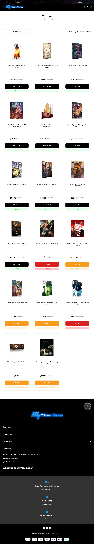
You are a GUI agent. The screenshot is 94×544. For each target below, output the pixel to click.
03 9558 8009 (8, 462)
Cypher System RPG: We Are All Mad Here (47, 303)
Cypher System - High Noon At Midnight (16, 66)
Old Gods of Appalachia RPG (17, 243)
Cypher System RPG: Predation (16, 184)
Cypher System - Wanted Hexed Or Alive (47, 66)
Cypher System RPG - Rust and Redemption (47, 125)
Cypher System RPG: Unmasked (17, 302)
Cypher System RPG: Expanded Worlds (77, 125)
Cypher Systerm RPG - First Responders (77, 185)
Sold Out (47, 264)
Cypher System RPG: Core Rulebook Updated (77, 244)
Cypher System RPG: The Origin (47, 184)
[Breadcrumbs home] (34, 19)
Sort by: (73, 31)
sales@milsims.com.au (11, 458)
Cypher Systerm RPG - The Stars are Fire (77, 303)
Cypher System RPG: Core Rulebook (47, 243)
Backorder (77, 264)
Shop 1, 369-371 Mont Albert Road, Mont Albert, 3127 (21, 454)
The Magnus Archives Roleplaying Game (47, 362)
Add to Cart (16, 86)
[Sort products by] (84, 31)
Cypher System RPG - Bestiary (77, 65)
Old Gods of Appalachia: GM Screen (17, 362)
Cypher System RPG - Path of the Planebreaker (16, 125)
